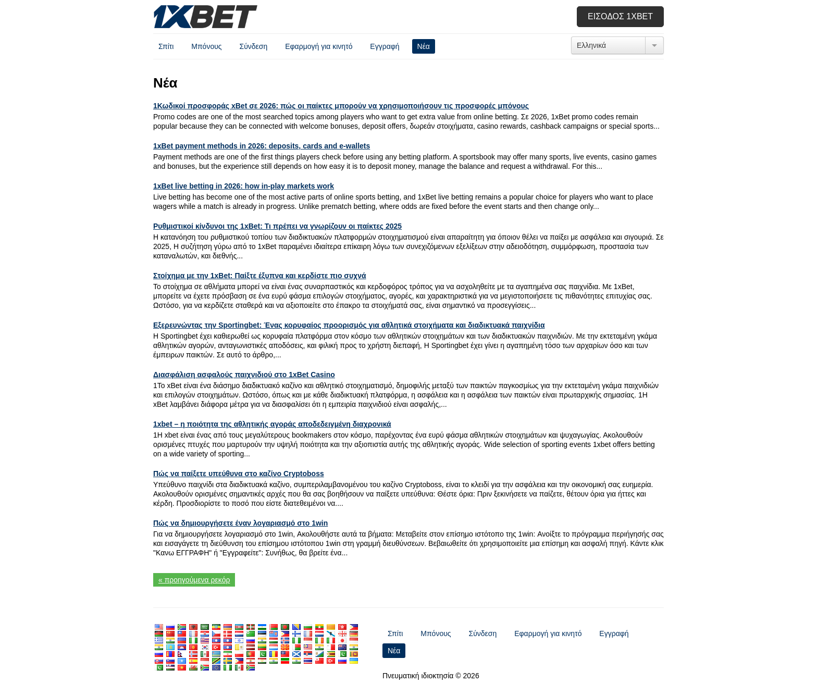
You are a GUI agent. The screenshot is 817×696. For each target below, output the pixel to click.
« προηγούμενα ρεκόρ (194, 580)
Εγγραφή (384, 46)
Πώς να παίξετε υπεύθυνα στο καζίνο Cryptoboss (238, 473)
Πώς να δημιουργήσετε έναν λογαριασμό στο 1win (240, 523)
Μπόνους (206, 46)
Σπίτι (166, 46)
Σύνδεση (253, 46)
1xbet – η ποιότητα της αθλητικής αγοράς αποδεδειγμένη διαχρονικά (272, 424)
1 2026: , (261, 146)
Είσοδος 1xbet (620, 16)
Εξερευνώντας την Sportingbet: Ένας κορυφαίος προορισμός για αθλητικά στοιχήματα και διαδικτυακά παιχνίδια (349, 325)
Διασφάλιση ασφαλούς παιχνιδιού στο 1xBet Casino (244, 374)
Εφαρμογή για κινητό (318, 46)
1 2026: (243, 186)
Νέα (423, 46)
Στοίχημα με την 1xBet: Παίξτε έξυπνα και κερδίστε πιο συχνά (259, 275)
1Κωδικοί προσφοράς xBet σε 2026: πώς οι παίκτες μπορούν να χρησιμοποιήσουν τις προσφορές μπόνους (341, 106)
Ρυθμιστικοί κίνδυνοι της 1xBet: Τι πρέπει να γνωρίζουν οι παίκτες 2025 (277, 226)
